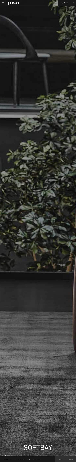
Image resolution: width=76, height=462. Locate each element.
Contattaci (71, 459)
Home (4, 455)
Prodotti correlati (36, 459)
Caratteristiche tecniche (20, 459)
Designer (29, 459)
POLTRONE (8, 455)
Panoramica (5, 459)
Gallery (11, 459)
